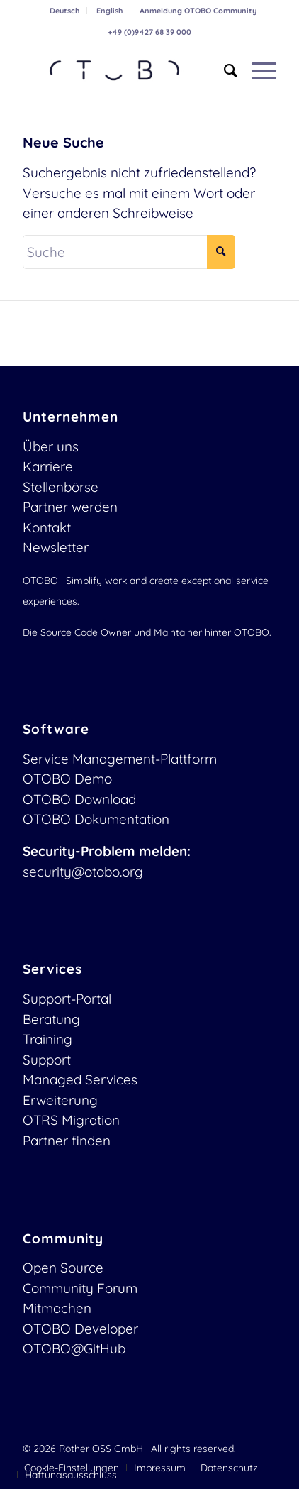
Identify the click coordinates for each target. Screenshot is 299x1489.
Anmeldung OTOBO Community (198, 11)
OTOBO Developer (80, 1328)
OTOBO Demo (67, 778)
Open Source (63, 1267)
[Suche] (223, 70)
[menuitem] (65, 10)
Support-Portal (67, 998)
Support (47, 1059)
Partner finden (67, 1140)
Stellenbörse (60, 486)
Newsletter (56, 547)
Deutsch (64, 11)
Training (47, 1039)
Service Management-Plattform (120, 758)
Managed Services (80, 1079)
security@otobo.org (83, 871)
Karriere (48, 466)
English (109, 11)
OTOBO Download (79, 799)
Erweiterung (60, 1100)
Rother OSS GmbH (101, 1448)
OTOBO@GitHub (74, 1348)
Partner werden (70, 506)
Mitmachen (57, 1308)
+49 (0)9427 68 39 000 (149, 32)
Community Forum (80, 1288)
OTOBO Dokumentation (96, 819)
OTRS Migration (71, 1119)
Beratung (51, 1019)
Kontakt (47, 527)
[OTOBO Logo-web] (124, 70)
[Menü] (256, 70)
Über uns (51, 446)
